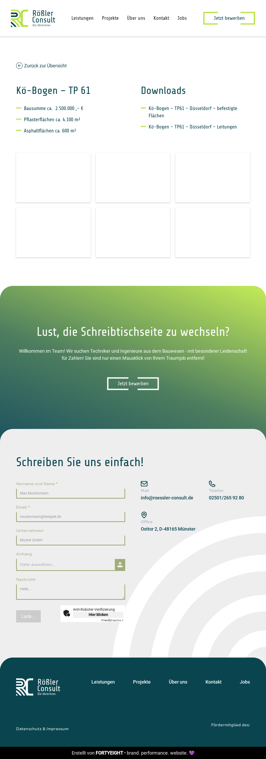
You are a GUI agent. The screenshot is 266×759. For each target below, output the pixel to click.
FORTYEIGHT (109, 753)
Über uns (136, 18)
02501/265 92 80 (226, 497)
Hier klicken (98, 615)
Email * (23, 507)
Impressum (57, 728)
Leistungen (82, 18)
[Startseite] (38, 687)
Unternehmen (30, 530)
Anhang (24, 554)
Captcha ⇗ (112, 620)
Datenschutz (29, 728)
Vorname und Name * (37, 483)
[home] (33, 18)
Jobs (182, 18)
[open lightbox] (53, 177)
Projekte (110, 18)
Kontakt (161, 18)
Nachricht (26, 579)
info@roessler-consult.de (167, 497)
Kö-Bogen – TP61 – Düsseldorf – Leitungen (193, 127)
